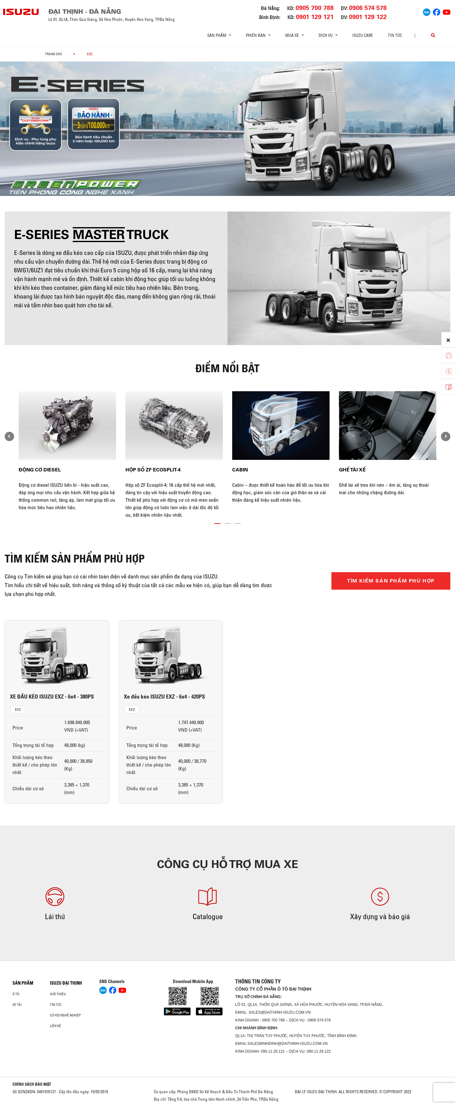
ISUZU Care (362, 35)
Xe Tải (17, 1004)
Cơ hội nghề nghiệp (65, 1015)
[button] (218, 522)
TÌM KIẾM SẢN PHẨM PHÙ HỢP (391, 580)
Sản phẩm (22, 983)
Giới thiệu (58, 994)
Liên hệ (55, 1026)
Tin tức (395, 35)
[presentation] (9, 436)
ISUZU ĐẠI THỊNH (66, 983)
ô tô (15, 994)
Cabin (240, 469)
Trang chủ (53, 54)
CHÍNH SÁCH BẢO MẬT (31, 1084)
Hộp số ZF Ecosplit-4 (153, 469)
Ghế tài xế (352, 469)
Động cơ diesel (40, 469)
